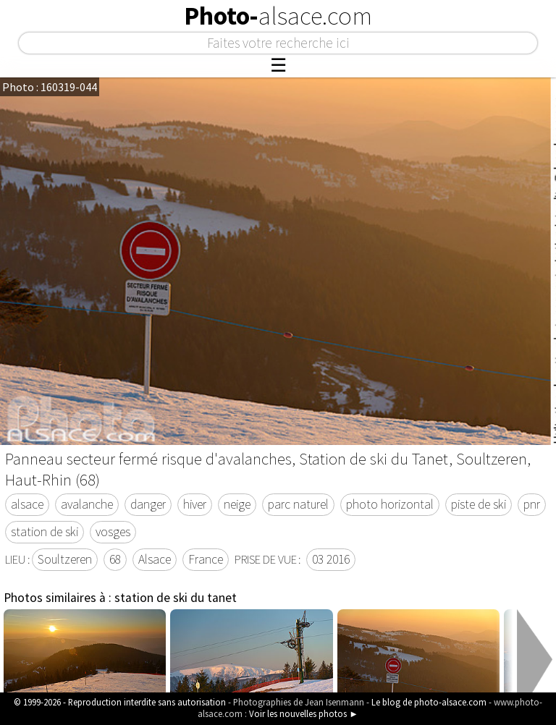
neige (237, 504)
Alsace (154, 559)
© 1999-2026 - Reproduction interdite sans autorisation (120, 702)
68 (115, 559)
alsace (27, 504)
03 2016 (331, 559)
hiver (194, 504)
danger (148, 504)
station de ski (44, 532)
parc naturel (298, 504)
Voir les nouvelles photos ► (303, 713)
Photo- (278, 16)
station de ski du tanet (175, 598)
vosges (113, 532)
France (205, 559)
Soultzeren (65, 559)
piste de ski (478, 504)
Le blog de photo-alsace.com (428, 702)
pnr (531, 504)
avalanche (87, 504)
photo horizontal (390, 504)
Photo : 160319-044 (49, 87)
